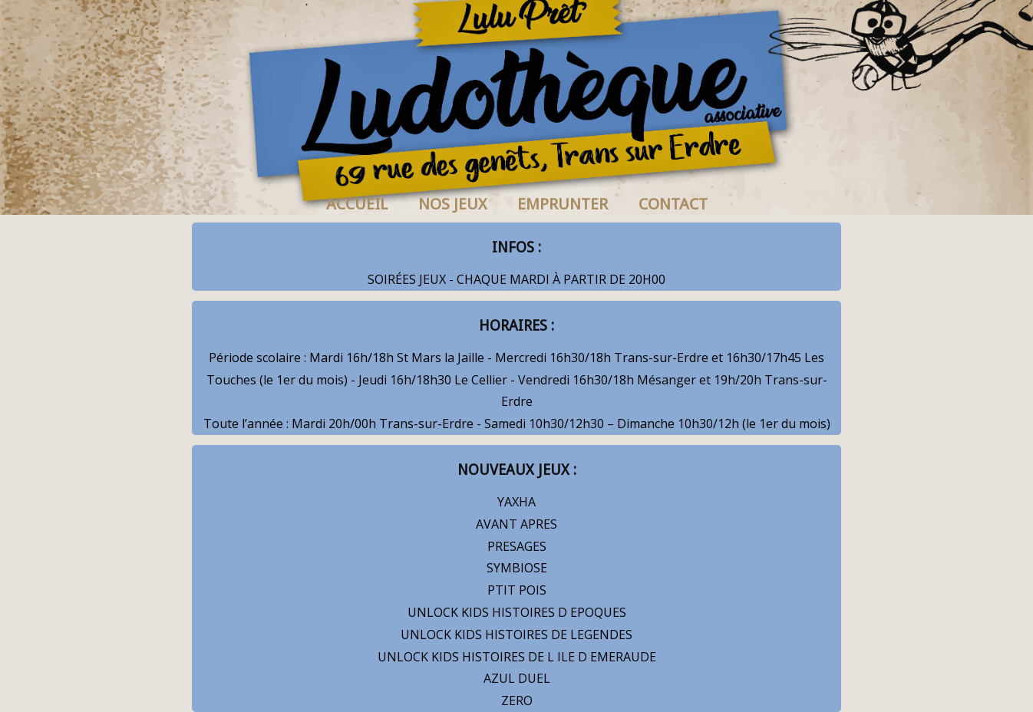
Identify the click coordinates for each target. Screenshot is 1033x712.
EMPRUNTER (562, 204)
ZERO (517, 700)
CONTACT (673, 204)
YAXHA (516, 501)
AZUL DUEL (516, 678)
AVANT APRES (516, 524)
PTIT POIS (516, 590)
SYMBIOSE (517, 567)
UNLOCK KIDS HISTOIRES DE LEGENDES (516, 634)
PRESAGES (516, 546)
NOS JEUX (452, 204)
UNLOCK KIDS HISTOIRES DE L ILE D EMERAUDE (517, 656)
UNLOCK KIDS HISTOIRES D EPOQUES (517, 612)
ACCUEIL (357, 204)
